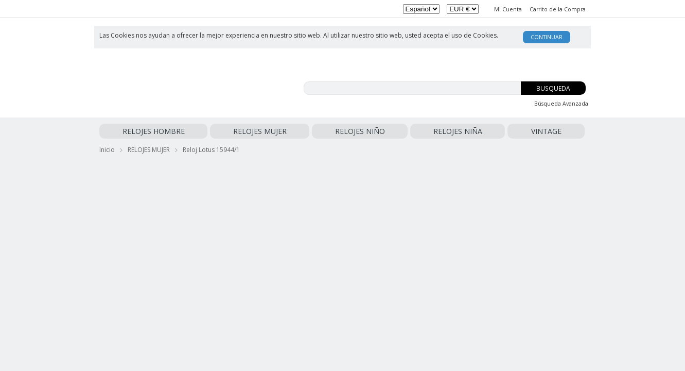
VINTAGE (339, 131)
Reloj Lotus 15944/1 (211, 147)
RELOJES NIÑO (245, 131)
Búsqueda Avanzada (561, 103)
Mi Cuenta (508, 9)
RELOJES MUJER (191, 131)
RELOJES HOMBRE (130, 131)
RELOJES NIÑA (296, 131)
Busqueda (553, 88)
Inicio (107, 147)
